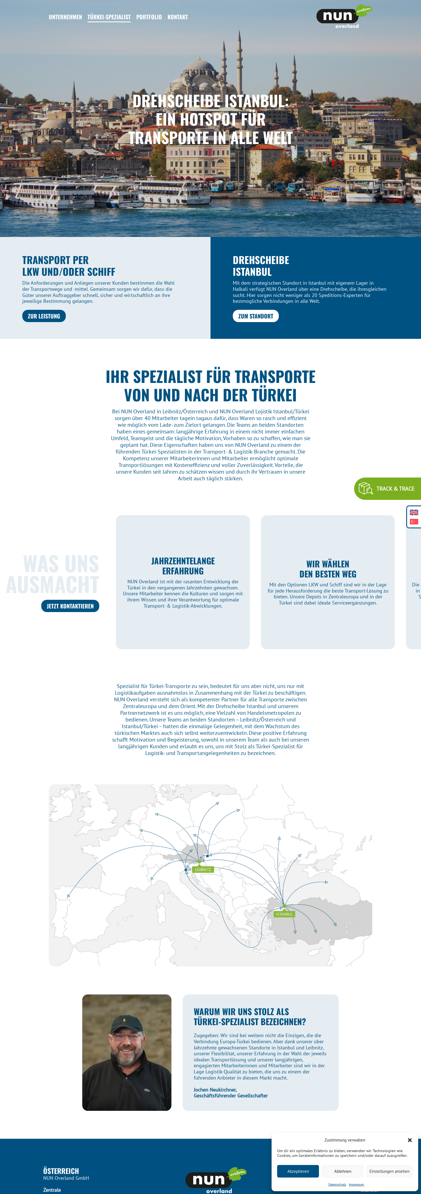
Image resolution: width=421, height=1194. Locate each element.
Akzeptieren (298, 1171)
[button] (410, 1140)
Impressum (356, 1184)
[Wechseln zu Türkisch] (414, 521)
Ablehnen (342, 1171)
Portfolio (149, 17)
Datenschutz (337, 1184)
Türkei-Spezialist (109, 17)
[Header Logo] (344, 16)
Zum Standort (255, 316)
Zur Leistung (44, 316)
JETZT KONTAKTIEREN (70, 606)
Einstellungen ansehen (389, 1171)
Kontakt (178, 17)
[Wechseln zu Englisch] (414, 512)
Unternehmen (65, 17)
